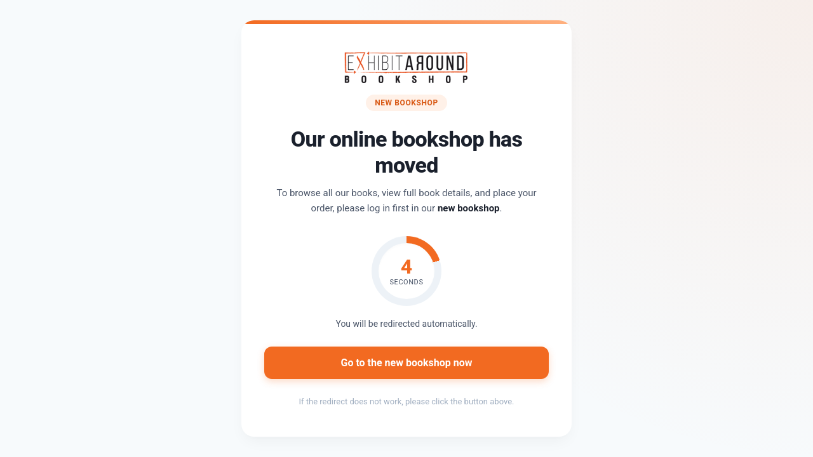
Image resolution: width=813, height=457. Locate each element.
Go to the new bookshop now (406, 363)
